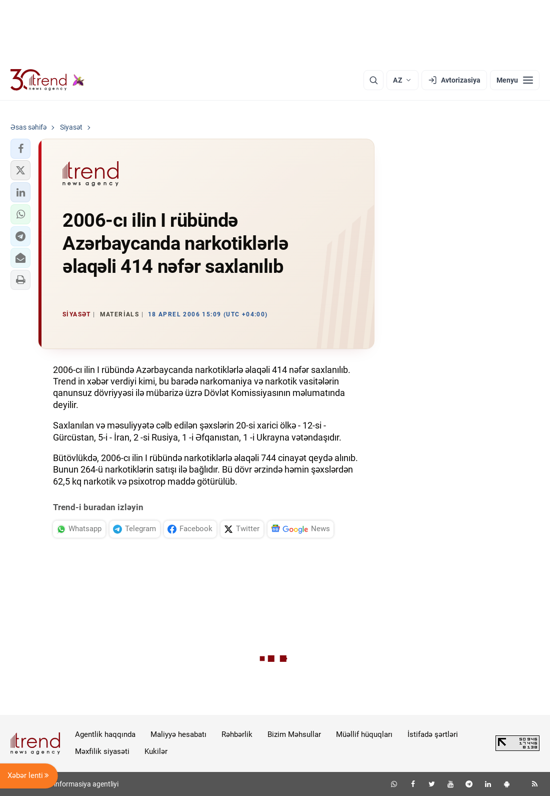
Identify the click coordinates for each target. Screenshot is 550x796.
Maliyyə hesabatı (178, 734)
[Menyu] (515, 80)
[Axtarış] (374, 80)
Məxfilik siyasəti (102, 751)
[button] (20, 148)
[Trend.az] (47, 80)
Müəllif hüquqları (364, 734)
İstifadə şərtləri (433, 734)
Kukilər (156, 751)
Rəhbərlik (237, 734)
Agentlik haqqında (105, 734)
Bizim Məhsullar (294, 734)
